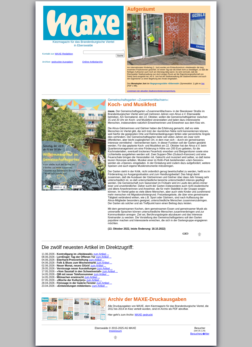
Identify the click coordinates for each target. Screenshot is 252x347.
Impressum (115, 331)
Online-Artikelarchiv (92, 62)
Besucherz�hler (199, 333)
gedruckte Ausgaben (62, 62)
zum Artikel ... (101, 254)
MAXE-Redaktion (64, 53)
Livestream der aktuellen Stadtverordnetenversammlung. (151, 91)
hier (203, 83)
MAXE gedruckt (144, 314)
